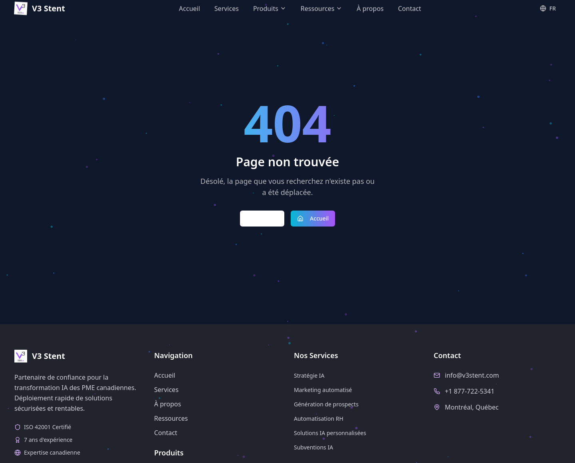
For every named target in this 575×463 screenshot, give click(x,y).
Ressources (171, 418)
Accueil (313, 218)
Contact (165, 432)
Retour (262, 218)
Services (166, 389)
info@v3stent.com (472, 375)
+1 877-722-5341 (469, 391)
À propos (167, 404)
